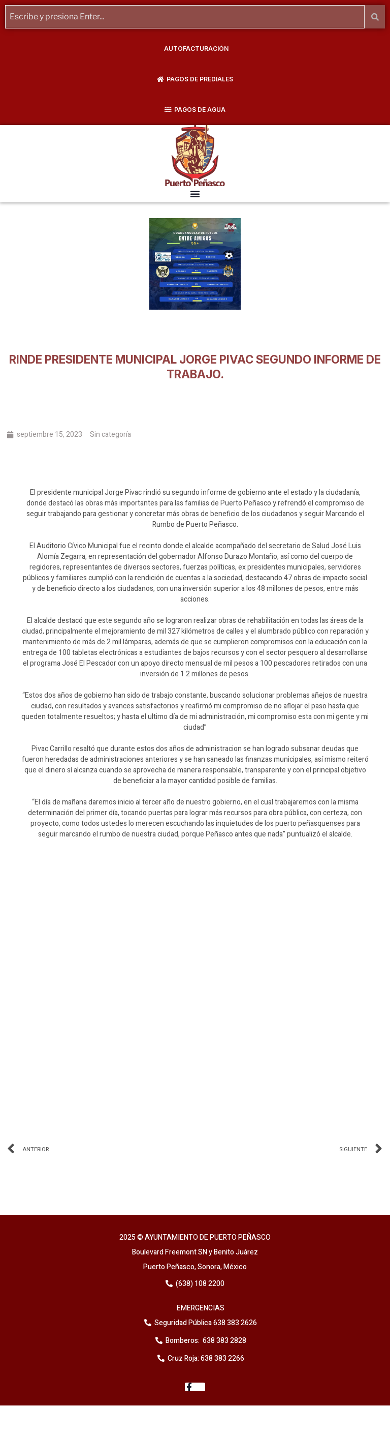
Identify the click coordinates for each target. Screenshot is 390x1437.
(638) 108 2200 (199, 1283)
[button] (195, 193)
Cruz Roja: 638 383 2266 (206, 1358)
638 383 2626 (234, 1323)
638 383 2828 (223, 1340)
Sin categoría (110, 434)
